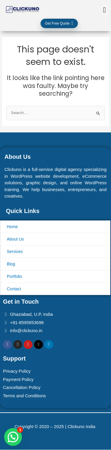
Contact (14, 288)
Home (12, 226)
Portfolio (14, 276)
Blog (11, 264)
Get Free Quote (59, 23)
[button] (104, 10)
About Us (15, 239)
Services (15, 251)
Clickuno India (81, 426)
